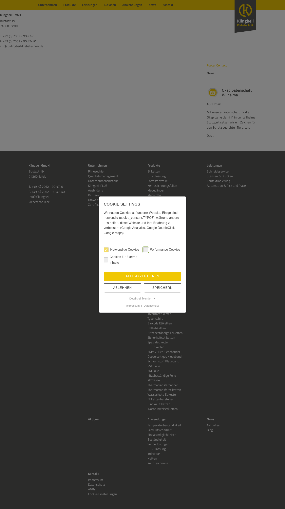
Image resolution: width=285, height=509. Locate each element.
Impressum (133, 305)
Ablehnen (122, 287)
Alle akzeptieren (142, 276)
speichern (162, 287)
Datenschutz (151, 305)
